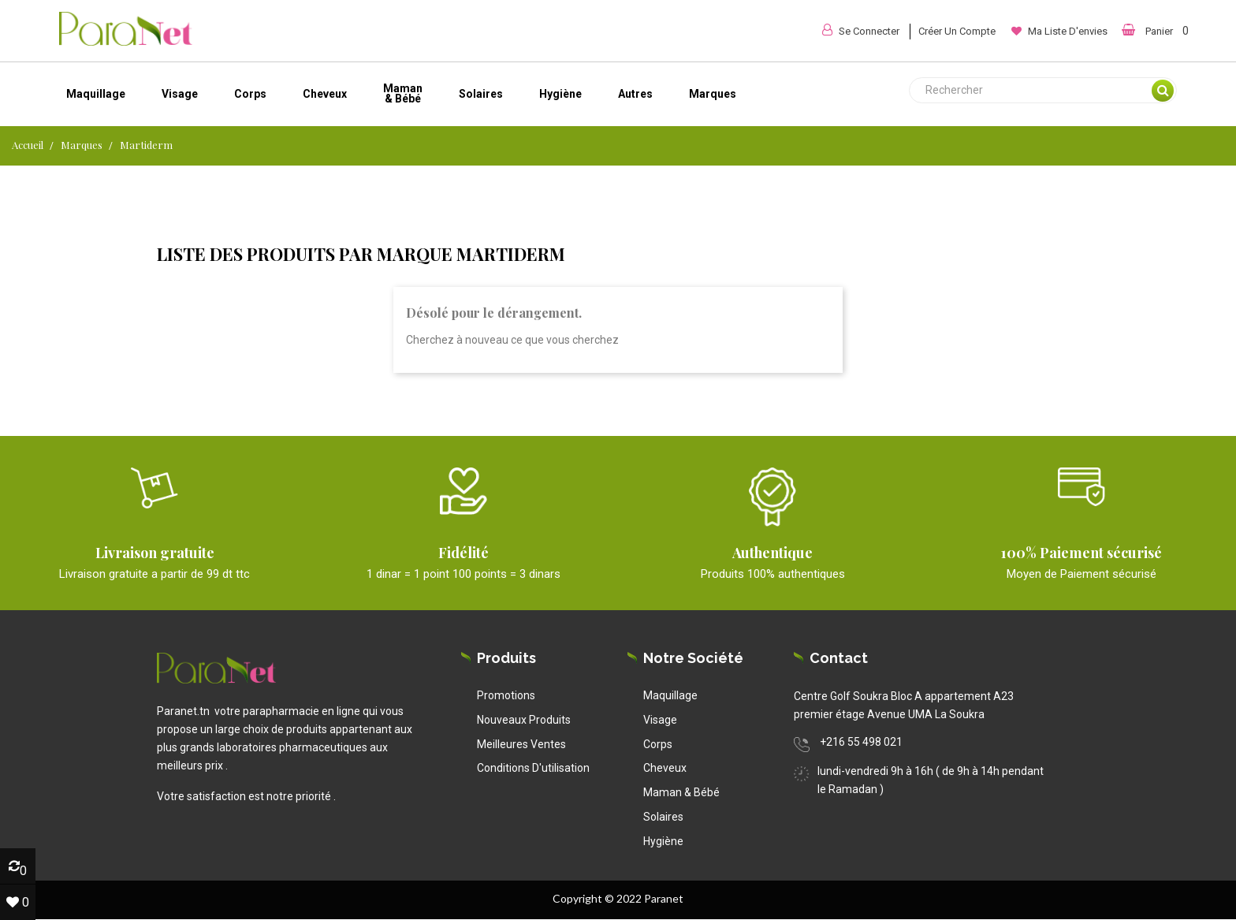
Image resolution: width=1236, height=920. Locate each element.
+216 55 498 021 (861, 742)
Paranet (663, 898)
